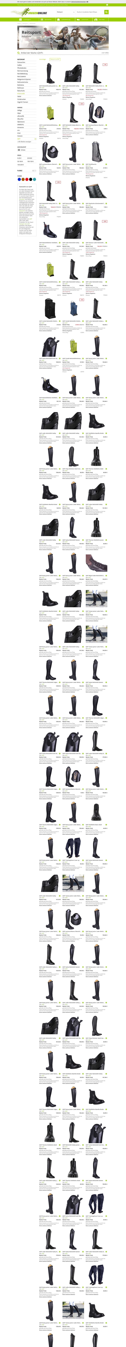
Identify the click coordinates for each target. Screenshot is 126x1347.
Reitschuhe (21, 91)
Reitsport (25, 23)
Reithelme (20, 85)
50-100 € (20, 161)
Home (19, 23)
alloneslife (20, 116)
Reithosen (20, 88)
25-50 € (29, 158)
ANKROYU (20, 125)
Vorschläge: (42, 59)
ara (18, 130)
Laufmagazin (27, 19)
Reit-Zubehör (21, 76)
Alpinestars (21, 122)
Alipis (19, 113)
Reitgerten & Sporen (24, 79)
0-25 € (19, 158)
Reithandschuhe (22, 82)
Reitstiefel (32, 23)
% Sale (19, 171)
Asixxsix (19, 136)
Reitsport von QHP (24, 224)
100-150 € (30, 161)
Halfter (19, 65)
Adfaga (19, 110)
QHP (18, 139)
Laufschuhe (84, 19)
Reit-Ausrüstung (22, 71)
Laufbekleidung (65, 19)
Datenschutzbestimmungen (78, 1)
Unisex (23, 150)
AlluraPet (20, 119)
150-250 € (20, 165)
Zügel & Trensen (22, 102)
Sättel (19, 96)
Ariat (18, 133)
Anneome (20, 127)
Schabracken (21, 99)
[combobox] (65, 12)
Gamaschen (21, 62)
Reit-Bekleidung (22, 74)
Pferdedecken (21, 68)
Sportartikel (48, 19)
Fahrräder (102, 19)
